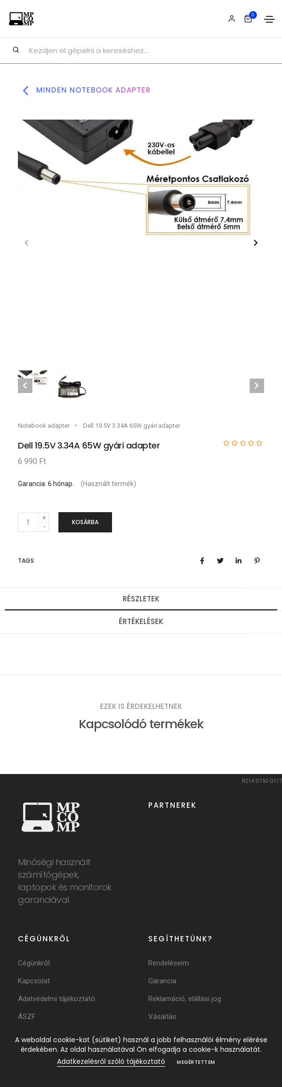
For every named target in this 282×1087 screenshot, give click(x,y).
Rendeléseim (168, 963)
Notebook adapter (44, 425)
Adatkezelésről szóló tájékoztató (111, 1061)
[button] (255, 242)
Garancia (162, 981)
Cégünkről (34, 963)
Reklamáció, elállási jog (184, 998)
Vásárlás (162, 1016)
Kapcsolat (34, 981)
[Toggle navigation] (269, 19)
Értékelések (141, 621)
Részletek (141, 599)
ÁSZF (27, 1016)
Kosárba (85, 522)
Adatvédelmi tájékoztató (56, 998)
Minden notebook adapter (84, 90)
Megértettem (196, 1062)
